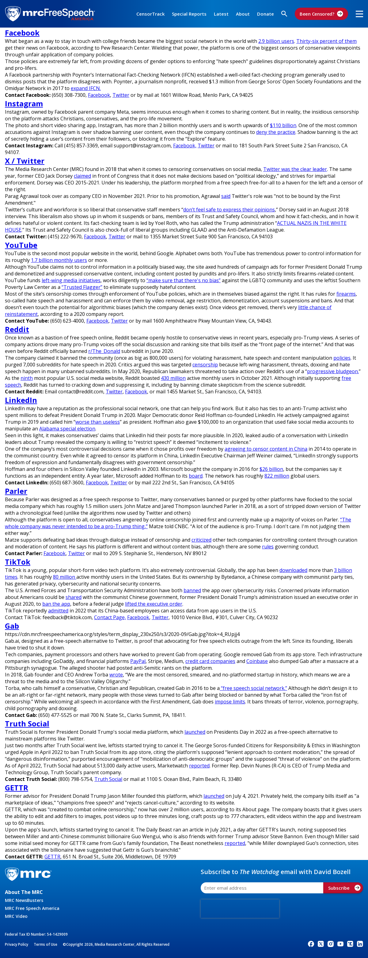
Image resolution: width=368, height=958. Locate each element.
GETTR (52, 856)
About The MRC (24, 892)
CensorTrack (150, 14)
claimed (82, 175)
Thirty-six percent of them (326, 41)
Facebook (99, 95)
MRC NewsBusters (24, 900)
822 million (276, 475)
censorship (205, 364)
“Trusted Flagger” (82, 287)
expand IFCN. (86, 88)
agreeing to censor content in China (266, 448)
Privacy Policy (16, 944)
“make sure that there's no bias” (183, 280)
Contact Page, (110, 617)
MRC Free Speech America (32, 908)
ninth (27, 378)
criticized (201, 539)
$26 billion (271, 469)
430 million (173, 378)
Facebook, (184, 145)
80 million (64, 577)
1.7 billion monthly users (59, 260)
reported (199, 765)
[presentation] (240, 908)
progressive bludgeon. (333, 371)
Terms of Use (45, 944)
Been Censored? (321, 14)
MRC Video (16, 916)
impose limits (230, 701)
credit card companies (210, 661)
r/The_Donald (104, 351)
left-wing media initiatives (71, 280)
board (196, 475)
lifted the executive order (153, 603)
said (225, 196)
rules (268, 546)
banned (192, 590)
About (243, 14)
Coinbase (257, 661)
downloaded (293, 570)
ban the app (56, 603)
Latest (221, 14)
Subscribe (344, 888)
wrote (116, 674)
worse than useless (97, 421)
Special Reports (189, 14)
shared (74, 597)
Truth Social (108, 779)
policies (342, 357)
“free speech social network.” (253, 688)
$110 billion (283, 125)
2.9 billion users (276, 41)
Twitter (120, 95)
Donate (265, 14)
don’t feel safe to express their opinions (229, 209)
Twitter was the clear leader (295, 169)
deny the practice (275, 132)
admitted (58, 610)
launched (194, 732)
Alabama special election (67, 428)
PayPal (138, 661)
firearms (346, 293)
